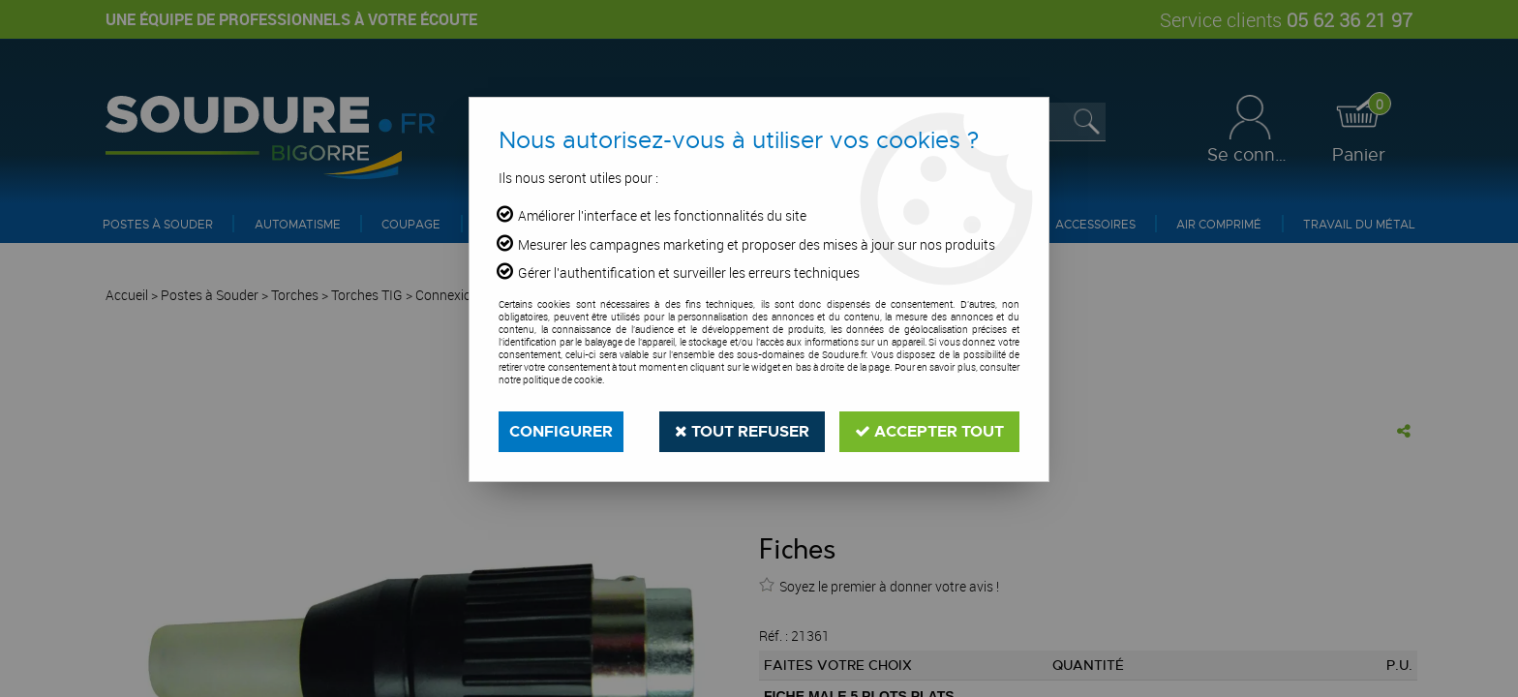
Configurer (561, 431)
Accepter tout (929, 431)
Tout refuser (742, 431)
